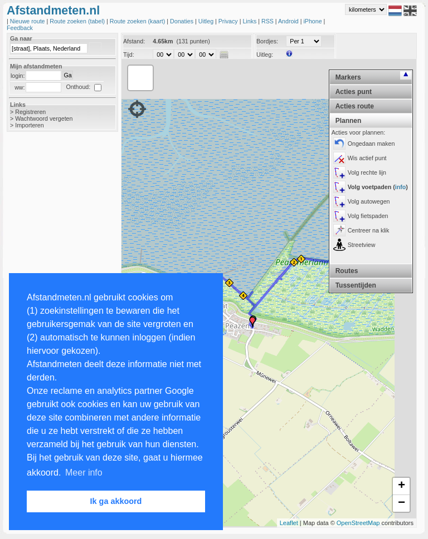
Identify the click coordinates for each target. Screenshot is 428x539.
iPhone (313, 21)
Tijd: (128, 54)
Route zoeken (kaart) (138, 21)
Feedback (20, 27)
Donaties (182, 21)
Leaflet (289, 523)
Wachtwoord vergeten (43, 118)
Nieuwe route (28, 21)
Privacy (229, 21)
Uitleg (206, 21)
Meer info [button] (84, 472)
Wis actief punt (367, 158)
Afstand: (134, 41)
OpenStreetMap (358, 523)
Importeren (29, 125)
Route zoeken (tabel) (78, 21)
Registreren (30, 111)
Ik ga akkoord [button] (116, 501)
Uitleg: (264, 54)
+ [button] (401, 486)
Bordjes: (267, 41)
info (400, 187)
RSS (268, 21)
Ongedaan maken (371, 143)
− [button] (401, 503)
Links (250, 21)
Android (289, 21)
